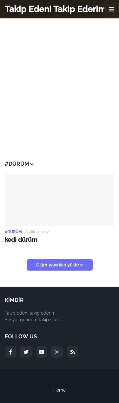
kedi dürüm (21, 239)
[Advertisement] (59, 84)
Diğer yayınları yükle (58, 264)
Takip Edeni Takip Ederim (55, 9)
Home (59, 390)
